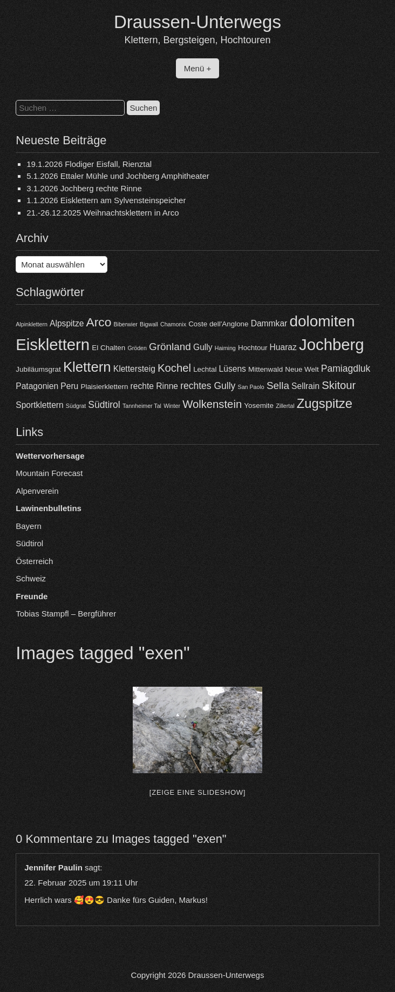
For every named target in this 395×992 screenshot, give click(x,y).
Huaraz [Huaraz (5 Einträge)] (283, 347)
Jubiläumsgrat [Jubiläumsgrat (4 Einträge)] (38, 369)
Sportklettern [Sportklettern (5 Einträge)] (39, 405)
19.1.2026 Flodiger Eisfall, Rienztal (89, 164)
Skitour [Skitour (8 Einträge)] (339, 385)
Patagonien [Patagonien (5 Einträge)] (37, 386)
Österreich (34, 561)
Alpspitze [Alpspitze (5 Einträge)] (67, 323)
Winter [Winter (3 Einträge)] (172, 406)
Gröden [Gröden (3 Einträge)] (137, 348)
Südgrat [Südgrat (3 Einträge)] (76, 406)
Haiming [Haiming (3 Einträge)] (225, 348)
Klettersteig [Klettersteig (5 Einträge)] (134, 368)
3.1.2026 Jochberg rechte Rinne (83, 188)
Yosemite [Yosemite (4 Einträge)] (259, 405)
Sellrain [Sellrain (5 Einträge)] (305, 386)
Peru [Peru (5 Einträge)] (69, 386)
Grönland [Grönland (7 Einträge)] (170, 346)
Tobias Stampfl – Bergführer (66, 613)
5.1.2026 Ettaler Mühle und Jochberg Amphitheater (117, 175)
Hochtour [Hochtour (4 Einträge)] (252, 348)
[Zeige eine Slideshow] (197, 792)
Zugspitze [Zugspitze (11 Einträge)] (324, 403)
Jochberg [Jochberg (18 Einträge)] (331, 344)
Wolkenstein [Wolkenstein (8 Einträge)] (212, 404)
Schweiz (31, 578)
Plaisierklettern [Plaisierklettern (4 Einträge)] (104, 387)
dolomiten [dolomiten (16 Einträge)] (322, 321)
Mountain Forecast (49, 473)
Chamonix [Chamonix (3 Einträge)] (173, 324)
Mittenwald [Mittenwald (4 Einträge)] (265, 369)
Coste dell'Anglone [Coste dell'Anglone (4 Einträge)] (218, 324)
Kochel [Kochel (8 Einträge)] (174, 368)
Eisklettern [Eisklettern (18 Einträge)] (53, 344)
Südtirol (29, 543)
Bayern (29, 526)
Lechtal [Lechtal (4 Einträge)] (204, 369)
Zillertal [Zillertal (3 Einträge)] (285, 406)
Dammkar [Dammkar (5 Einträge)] (269, 323)
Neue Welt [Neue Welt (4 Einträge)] (301, 369)
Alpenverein (37, 490)
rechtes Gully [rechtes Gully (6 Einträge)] (207, 385)
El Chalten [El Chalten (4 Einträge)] (108, 348)
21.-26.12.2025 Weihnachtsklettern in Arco (102, 212)
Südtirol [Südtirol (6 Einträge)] (104, 404)
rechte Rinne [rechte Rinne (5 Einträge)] (154, 386)
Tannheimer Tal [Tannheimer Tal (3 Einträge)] (141, 406)
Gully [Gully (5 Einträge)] (203, 347)
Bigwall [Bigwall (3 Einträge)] (149, 324)
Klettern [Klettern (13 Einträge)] (87, 366)
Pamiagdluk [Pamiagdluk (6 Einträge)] (346, 368)
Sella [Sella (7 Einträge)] (278, 385)
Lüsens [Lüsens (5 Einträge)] (232, 368)
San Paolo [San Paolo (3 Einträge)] (251, 387)
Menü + (197, 68)
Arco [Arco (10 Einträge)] (99, 322)
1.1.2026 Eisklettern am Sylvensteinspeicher (106, 200)
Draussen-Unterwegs (197, 22)
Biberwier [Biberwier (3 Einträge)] (125, 324)
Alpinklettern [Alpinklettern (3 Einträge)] (31, 324)
